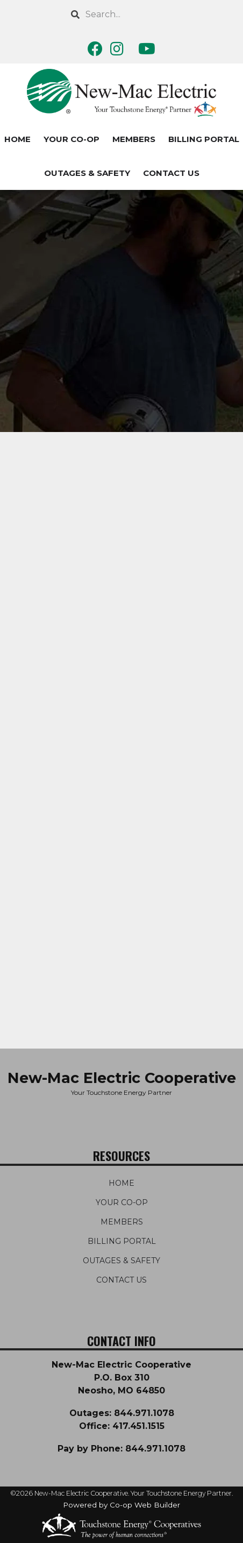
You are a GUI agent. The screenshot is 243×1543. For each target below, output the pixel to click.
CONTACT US (171, 173)
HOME (121, 1183)
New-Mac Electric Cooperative (122, 1078)
